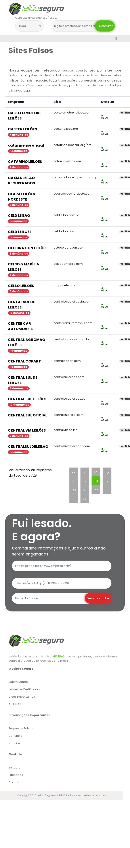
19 (107, 481)
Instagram (16, 767)
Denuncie (15, 736)
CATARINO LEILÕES (25, 161)
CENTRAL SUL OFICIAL (27, 415)
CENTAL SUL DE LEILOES (21, 304)
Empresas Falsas (21, 728)
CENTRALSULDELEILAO (28, 446)
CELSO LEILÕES (21, 285)
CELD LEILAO (19, 215)
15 (107, 472)
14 (96, 472)
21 (84, 490)
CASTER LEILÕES (22, 129)
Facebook (16, 775)
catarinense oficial (26, 145)
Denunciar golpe (98, 598)
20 (74, 490)
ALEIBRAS (58, 656)
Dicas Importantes (22, 697)
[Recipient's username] (50, 598)
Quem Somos (19, 682)
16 (74, 481)
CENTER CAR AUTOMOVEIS (20, 326)
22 (96, 490)
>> (85, 499)
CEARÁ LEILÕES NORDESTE (21, 196)
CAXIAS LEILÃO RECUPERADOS (21, 180)
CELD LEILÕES (20, 231)
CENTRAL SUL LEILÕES (27, 399)
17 (85, 481)
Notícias (14, 743)
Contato (14, 782)
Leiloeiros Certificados (25, 689)
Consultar (105, 26)
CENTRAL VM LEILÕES (27, 430)
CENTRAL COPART (24, 361)
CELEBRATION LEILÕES (28, 248)
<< (74, 472)
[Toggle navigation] (116, 38)
